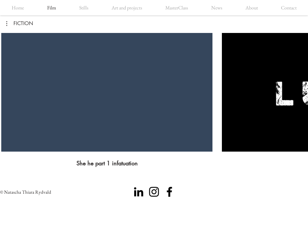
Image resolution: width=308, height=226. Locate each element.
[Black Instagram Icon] (154, 191)
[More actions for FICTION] (19, 23)
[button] (19, 23)
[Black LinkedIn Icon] (138, 191)
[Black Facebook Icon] (169, 191)
